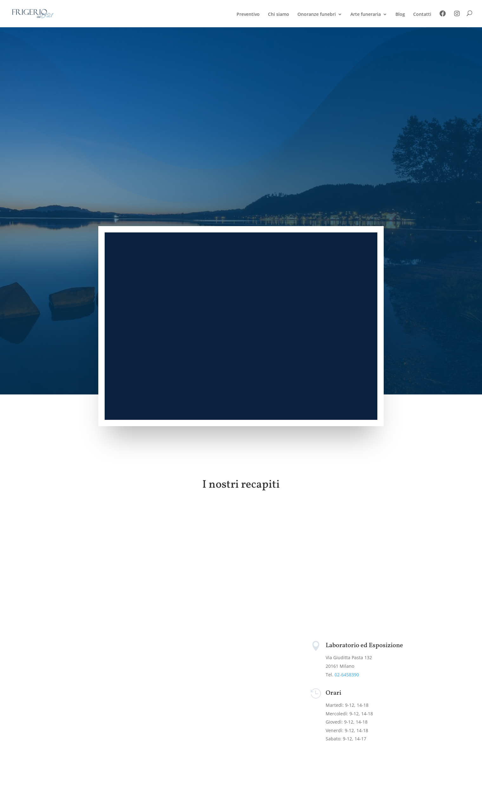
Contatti (422, 14)
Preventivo (248, 14)
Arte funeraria (365, 14)
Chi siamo (278, 14)
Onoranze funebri (316, 14)
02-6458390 (347, 675)
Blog (400, 14)
